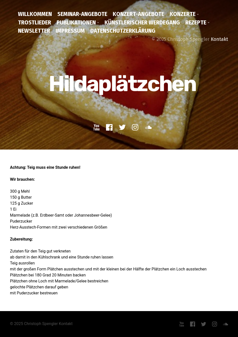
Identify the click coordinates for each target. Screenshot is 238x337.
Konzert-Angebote (138, 13)
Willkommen (35, 13)
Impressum (70, 30)
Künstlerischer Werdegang (142, 22)
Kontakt (219, 39)
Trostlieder (34, 22)
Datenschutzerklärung (122, 30)
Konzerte (183, 13)
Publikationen (76, 22)
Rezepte (195, 22)
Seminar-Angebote (82, 13)
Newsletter (34, 30)
